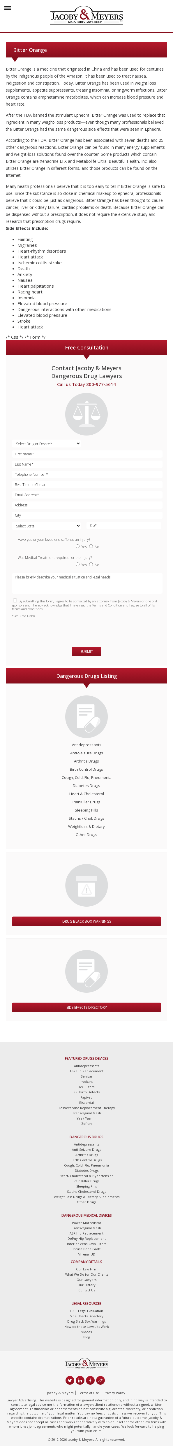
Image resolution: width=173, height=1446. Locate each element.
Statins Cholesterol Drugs (86, 1191)
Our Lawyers (86, 1279)
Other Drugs (86, 834)
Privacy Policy (114, 1393)
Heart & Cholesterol (86, 793)
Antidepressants (86, 744)
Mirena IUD (86, 1254)
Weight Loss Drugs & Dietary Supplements (86, 1197)
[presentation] (46, 630)
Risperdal (86, 1102)
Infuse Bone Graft (86, 1249)
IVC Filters (86, 1087)
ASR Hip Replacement (86, 1071)
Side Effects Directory (86, 1007)
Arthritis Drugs (86, 761)
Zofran (86, 1123)
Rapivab (86, 1097)
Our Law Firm (86, 1269)
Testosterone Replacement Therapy (86, 1108)
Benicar (87, 1076)
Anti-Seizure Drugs (86, 753)
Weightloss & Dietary (86, 826)
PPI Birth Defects (86, 1092)
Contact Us (86, 1290)
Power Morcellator (86, 1223)
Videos (86, 1332)
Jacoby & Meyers (60, 1393)
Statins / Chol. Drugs (86, 818)
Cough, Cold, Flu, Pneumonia (87, 777)
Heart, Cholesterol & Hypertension (86, 1176)
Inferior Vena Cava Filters (86, 1244)
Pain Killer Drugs (86, 1181)
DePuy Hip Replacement (87, 1238)
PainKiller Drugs (86, 802)
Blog (86, 1337)
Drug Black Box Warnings (86, 921)
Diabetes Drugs (86, 785)
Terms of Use (88, 1393)
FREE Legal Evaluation (86, 1311)
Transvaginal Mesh (86, 1113)
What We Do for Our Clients (86, 1274)
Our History (86, 1285)
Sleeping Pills (86, 810)
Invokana (86, 1081)
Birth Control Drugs (86, 769)
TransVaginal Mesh (86, 1228)
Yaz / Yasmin (86, 1118)
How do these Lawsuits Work (86, 1326)
